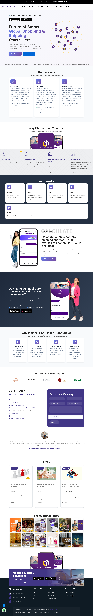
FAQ (34, 592)
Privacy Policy (29, 612)
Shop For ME (50, 595)
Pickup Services (51, 598)
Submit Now (54, 422)
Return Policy (38, 612)
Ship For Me (50, 592)
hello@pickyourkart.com (18, 593)
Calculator (35, 595)
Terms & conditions (20, 612)
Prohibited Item (37, 598)
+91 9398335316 (20, 583)
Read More (14, 502)
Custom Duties (37, 602)
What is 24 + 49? (54, 416)
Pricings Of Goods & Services (50, 612)
